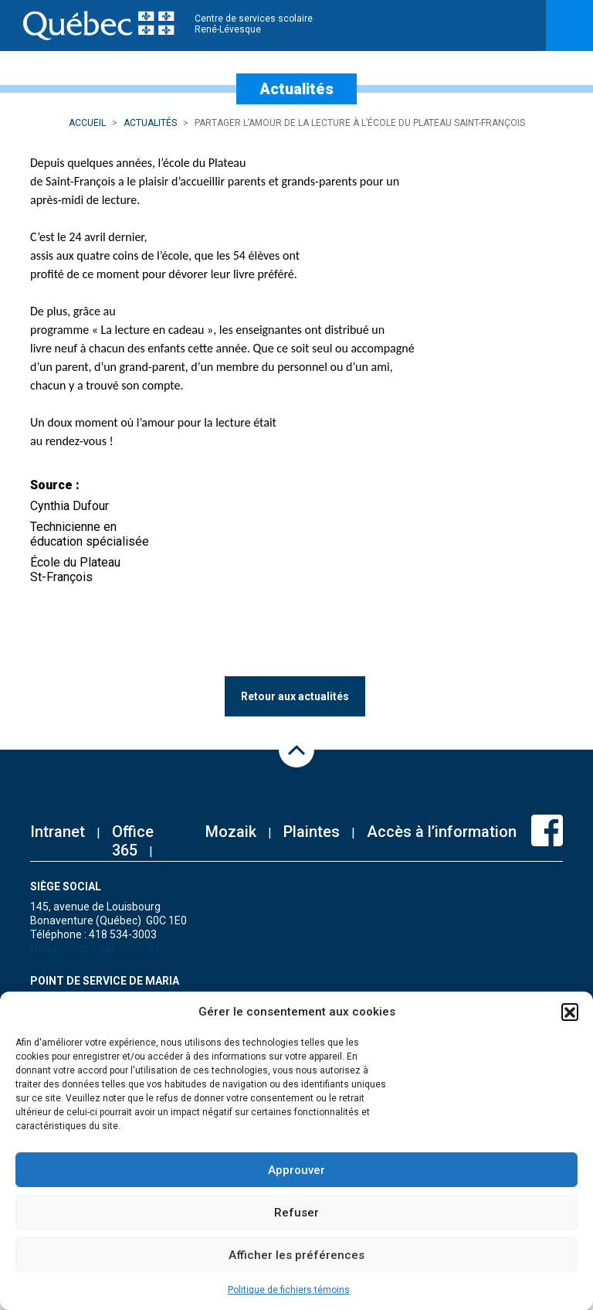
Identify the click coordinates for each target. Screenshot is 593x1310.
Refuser (296, 1213)
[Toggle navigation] (569, 25)
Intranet (57, 831)
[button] (570, 1011)
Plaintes (311, 831)
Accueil (87, 122)
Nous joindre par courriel (94, 948)
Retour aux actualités (295, 696)
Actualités (150, 122)
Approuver (296, 1170)
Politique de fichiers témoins (289, 1289)
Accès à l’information (442, 831)
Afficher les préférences (296, 1255)
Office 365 (133, 840)
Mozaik (230, 831)
